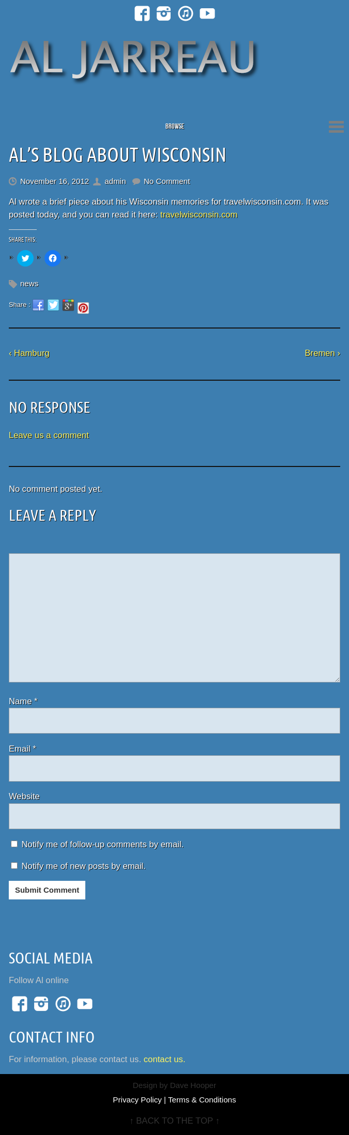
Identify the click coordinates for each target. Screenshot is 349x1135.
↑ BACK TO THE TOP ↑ (174, 1121)
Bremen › (322, 353)
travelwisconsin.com (198, 215)
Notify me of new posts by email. (84, 866)
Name (23, 701)
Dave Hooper (193, 1085)
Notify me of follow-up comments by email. (103, 844)
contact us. (165, 1059)
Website (24, 796)
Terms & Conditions (202, 1099)
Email (22, 749)
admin (115, 181)
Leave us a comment (49, 435)
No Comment (167, 181)
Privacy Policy (137, 1099)
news (29, 283)
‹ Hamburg (29, 353)
